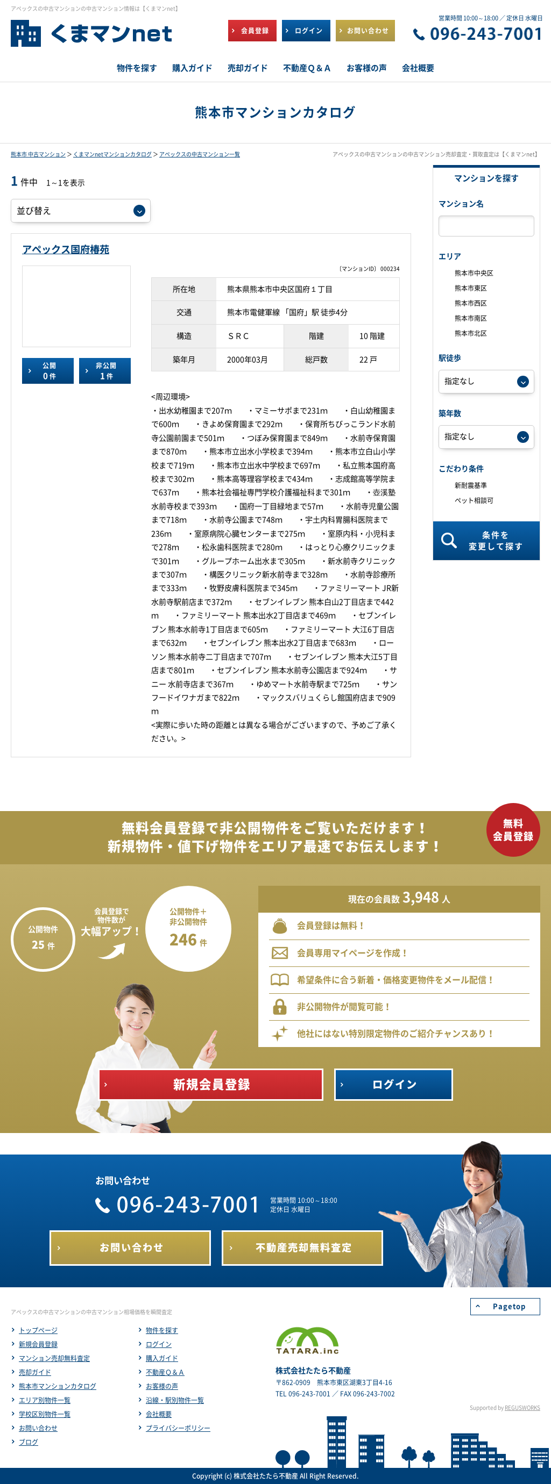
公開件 (49, 371)
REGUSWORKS (522, 1407)
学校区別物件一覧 (44, 1414)
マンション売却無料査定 (54, 1358)
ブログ (28, 1442)
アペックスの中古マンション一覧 (199, 154)
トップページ (38, 1330)
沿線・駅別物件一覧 (175, 1400)
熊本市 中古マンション (38, 154)
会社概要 (159, 1414)
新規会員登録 (38, 1344)
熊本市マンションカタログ (57, 1386)
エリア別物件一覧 (44, 1400)
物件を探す (162, 1330)
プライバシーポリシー (178, 1428)
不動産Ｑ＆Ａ (165, 1372)
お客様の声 (162, 1386)
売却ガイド (35, 1372)
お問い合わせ (38, 1428)
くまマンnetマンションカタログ (112, 154)
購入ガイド (162, 1358)
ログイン (159, 1344)
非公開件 (106, 371)
